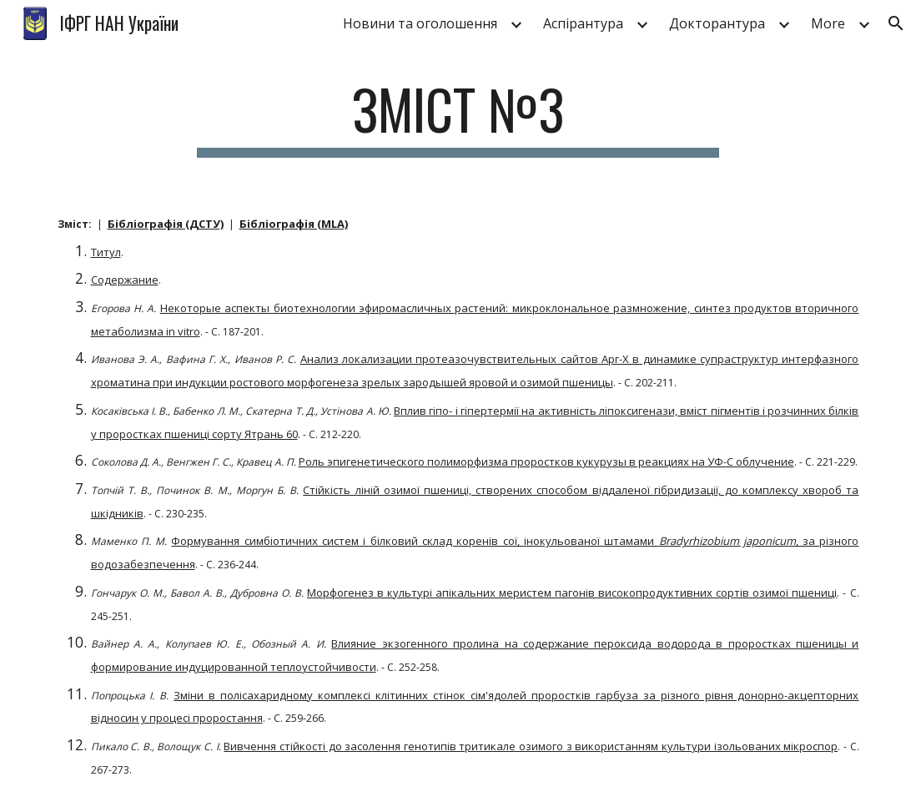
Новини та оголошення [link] (420, 23)
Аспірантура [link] (583, 23)
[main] (458, 117)
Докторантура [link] (717, 23)
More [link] (828, 23)
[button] (896, 23)
